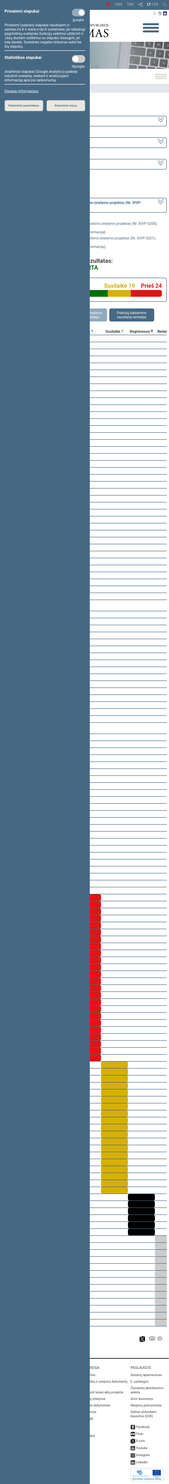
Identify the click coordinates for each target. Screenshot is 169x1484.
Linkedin (142, 1462)
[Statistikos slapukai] (78, 59)
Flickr (140, 1434)
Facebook (143, 1427)
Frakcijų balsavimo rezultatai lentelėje (132, 315)
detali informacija (90, 232)
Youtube (141, 1448)
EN (156, 4)
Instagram (143, 1455)
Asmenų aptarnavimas (146, 1375)
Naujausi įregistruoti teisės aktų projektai (94, 1392)
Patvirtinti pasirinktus (24, 105)
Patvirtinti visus (66, 105)
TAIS (118, 4)
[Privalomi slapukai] (78, 12)
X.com (140, 1441)
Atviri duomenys (142, 1399)
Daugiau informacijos (21, 91)
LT (149, 4)
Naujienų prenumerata (146, 1405)
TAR (130, 4)
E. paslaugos (140, 1381)
